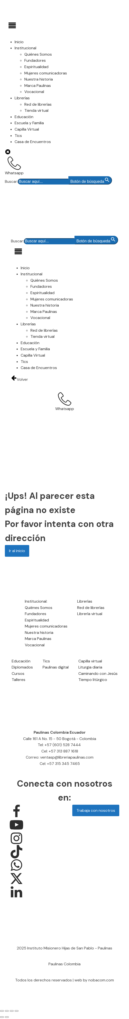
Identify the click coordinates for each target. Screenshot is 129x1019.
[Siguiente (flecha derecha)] (7, 1017)
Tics (18, 135)
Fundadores (35, 60)
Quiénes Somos (38, 54)
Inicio (19, 41)
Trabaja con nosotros (95, 810)
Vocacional (34, 91)
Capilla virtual (90, 661)
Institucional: (36, 601)
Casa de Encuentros (33, 141)
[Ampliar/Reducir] (2, 1011)
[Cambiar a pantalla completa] (7, 1011)
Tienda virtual (36, 110)
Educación (24, 116)
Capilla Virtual (27, 129)
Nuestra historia (38, 79)
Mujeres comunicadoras (45, 73)
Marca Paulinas (37, 85)
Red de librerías (38, 104)
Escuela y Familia (29, 122)
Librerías (22, 98)
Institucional (25, 48)
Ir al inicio (17, 550)
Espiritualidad (36, 66)
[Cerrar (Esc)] (16, 1011)
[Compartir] (12, 1011)
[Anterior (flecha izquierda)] (2, 1017)
